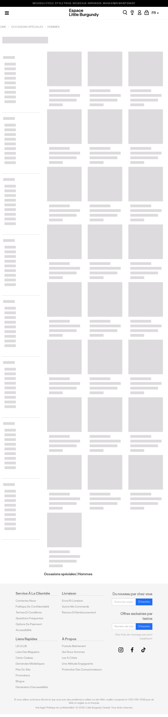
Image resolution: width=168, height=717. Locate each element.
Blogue (20, 681)
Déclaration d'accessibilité (32, 687)
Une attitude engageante (77, 663)
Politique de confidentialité (32, 606)
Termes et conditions (29, 612)
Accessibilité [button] (23, 630)
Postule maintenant (74, 646)
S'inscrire (144, 601)
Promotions (23, 675)
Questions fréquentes (29, 618)
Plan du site (23, 669)
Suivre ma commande (75, 606)
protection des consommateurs (82, 669)
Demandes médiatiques (30, 663)
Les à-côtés (69, 658)
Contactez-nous (26, 600)
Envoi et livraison (72, 600)
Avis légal (40, 707)
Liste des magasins (27, 652)
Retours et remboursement (79, 612)
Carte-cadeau (24, 658)
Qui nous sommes (73, 652)
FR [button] (155, 13)
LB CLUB (21, 646)
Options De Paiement (29, 624)
